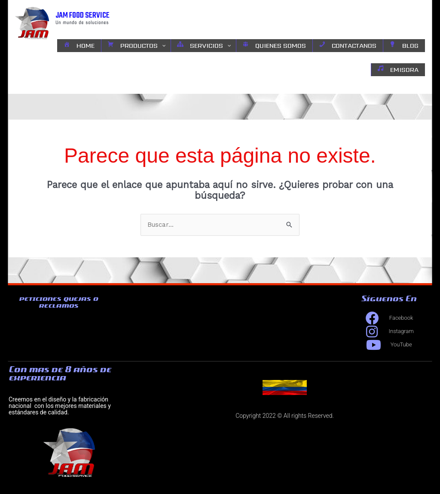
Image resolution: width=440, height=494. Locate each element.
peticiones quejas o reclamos (58, 302)
